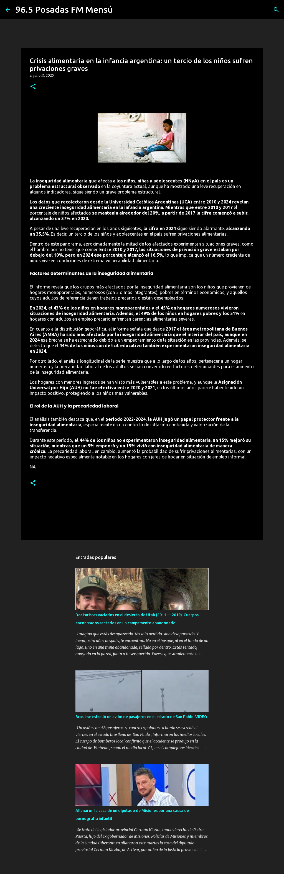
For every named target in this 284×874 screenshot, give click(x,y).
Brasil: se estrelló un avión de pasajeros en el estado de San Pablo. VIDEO (141, 717)
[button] (33, 87)
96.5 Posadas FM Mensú (64, 9)
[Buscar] (276, 9)
